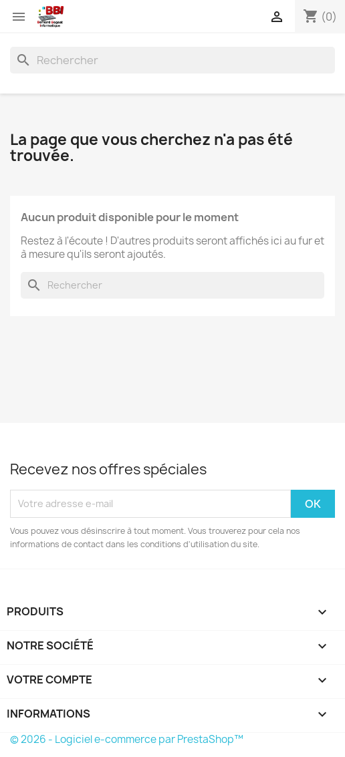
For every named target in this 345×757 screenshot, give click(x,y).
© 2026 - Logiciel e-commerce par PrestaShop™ (126, 739)
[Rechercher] (172, 60)
